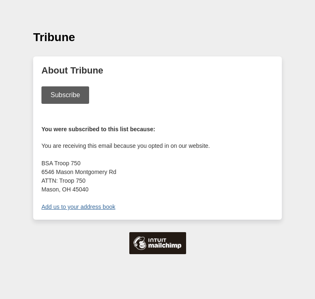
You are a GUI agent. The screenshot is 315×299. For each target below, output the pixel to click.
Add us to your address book (78, 206)
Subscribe (65, 94)
